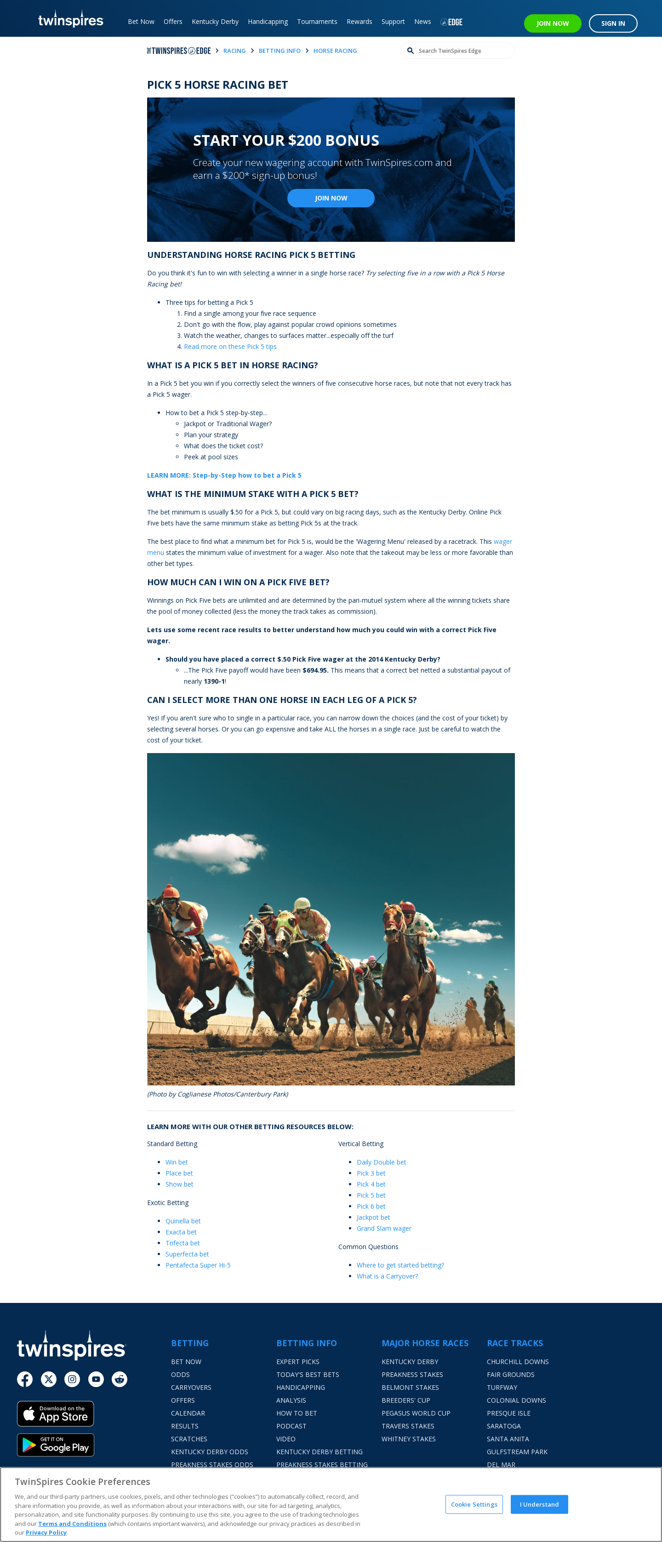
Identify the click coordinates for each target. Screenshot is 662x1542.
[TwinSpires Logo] (68, 18)
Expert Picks (298, 1361)
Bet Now (141, 21)
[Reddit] (119, 1379)
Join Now (331, 198)
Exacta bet (181, 1232)
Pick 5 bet (371, 1195)
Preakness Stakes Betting (322, 1464)
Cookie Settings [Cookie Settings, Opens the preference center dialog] (474, 1504)
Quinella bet (183, 1220)
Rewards (359, 21)
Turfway (502, 1387)
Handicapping (268, 21)
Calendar (188, 1413)
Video (286, 1438)
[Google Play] (94, 1444)
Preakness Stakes (412, 1374)
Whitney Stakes (409, 1438)
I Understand (539, 1504)
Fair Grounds (511, 1374)
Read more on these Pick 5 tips (230, 346)
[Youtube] (96, 1379)
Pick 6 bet (371, 1206)
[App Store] (94, 1417)
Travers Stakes (408, 1426)
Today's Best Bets (307, 1374)
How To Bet (296, 1413)
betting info (280, 50)
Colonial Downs (516, 1400)
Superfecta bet (187, 1254)
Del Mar (501, 1464)
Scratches (189, 1438)
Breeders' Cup (406, 1400)
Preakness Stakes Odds (212, 1464)
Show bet (180, 1184)
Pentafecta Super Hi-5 (198, 1265)
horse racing (335, 50)
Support (393, 21)
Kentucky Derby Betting (319, 1451)
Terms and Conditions (72, 1523)
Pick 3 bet (371, 1173)
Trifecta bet (183, 1243)
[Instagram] (72, 1379)
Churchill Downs (518, 1361)
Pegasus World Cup (416, 1413)
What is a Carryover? (387, 1276)
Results (185, 1426)
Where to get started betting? (400, 1265)
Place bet (179, 1173)
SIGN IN (613, 23)
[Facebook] (25, 1379)
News (422, 21)
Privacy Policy (46, 1532)
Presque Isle (509, 1413)
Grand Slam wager (384, 1228)
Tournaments (317, 21)
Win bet (177, 1162)
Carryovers (191, 1387)
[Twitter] (49, 1379)
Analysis (291, 1400)
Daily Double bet (381, 1162)
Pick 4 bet (371, 1184)
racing (234, 50)
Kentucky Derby (215, 21)
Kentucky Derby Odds (209, 1451)
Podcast (291, 1426)
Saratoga (504, 1426)
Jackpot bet (373, 1217)
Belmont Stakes (410, 1387)
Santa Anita (508, 1438)
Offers (173, 21)
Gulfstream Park (517, 1451)
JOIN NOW (552, 23)
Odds (180, 1374)
